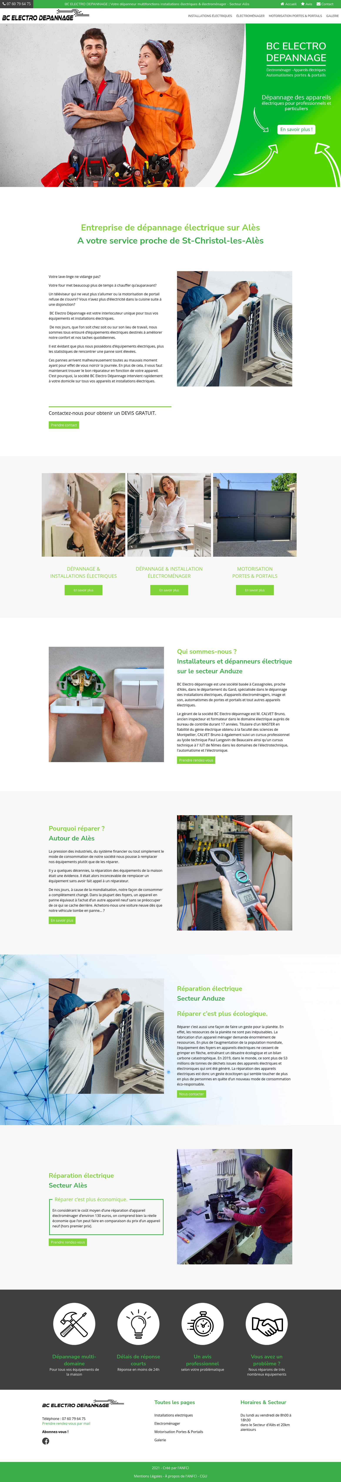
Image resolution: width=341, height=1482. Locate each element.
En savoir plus (62, 920)
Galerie (332, 16)
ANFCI (184, 1467)
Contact (325, 4)
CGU (203, 1476)
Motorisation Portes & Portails (295, 16)
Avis (306, 4)
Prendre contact (64, 425)
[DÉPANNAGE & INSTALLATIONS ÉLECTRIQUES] (83, 515)
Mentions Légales (148, 1476)
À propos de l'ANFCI (181, 1476)
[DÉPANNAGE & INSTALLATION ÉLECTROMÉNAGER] (169, 515)
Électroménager (250, 16)
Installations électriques (210, 16)
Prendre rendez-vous (196, 760)
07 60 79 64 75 (73, 1418)
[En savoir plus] (83, 590)
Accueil (288, 4)
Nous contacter (191, 1094)
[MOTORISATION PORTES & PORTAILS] (255, 515)
